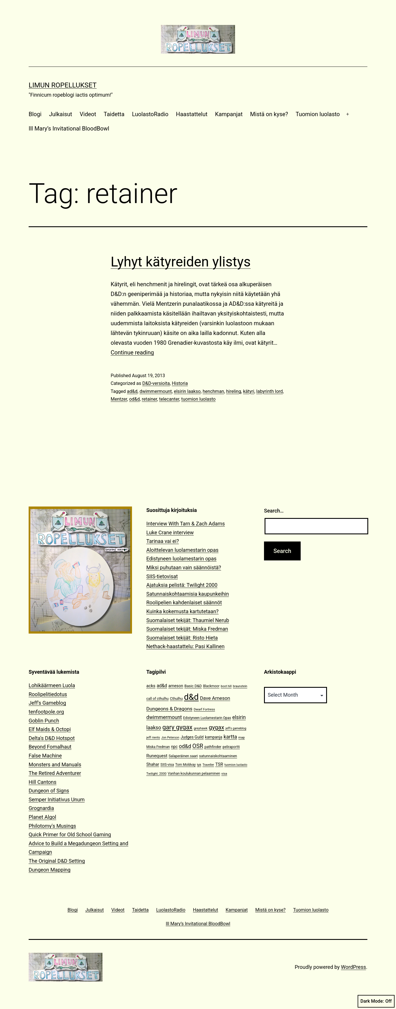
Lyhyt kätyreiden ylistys (181, 262)
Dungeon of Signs (49, 791)
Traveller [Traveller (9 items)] (208, 765)
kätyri (248, 391)
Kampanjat (229, 114)
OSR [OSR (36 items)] (197, 746)
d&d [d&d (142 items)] (191, 697)
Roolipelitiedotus (48, 694)
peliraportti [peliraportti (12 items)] (231, 747)
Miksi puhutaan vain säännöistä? (183, 567)
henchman (213, 391)
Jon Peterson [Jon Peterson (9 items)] (170, 737)
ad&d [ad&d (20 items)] (162, 685)
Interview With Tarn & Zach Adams (185, 524)
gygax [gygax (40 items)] (216, 727)
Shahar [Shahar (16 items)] (152, 764)
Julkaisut (60, 114)
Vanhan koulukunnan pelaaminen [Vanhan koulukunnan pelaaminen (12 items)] (194, 773)
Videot (88, 114)
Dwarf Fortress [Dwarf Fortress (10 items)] (204, 709)
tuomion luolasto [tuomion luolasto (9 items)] (235, 765)
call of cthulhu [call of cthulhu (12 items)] (157, 698)
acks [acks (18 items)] (150, 685)
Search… (274, 511)
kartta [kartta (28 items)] (230, 737)
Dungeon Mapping (49, 870)
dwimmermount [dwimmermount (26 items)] (164, 717)
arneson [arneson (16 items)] (175, 685)
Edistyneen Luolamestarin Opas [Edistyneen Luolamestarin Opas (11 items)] (207, 718)
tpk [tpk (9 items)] (199, 765)
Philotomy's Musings (52, 826)
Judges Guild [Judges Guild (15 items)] (192, 737)
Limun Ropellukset (62, 85)
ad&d (132, 391)
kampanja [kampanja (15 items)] (213, 737)
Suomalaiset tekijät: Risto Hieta (182, 638)
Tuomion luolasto (317, 114)
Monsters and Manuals (55, 764)
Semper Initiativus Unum (57, 799)
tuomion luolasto (198, 399)
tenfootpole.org (46, 712)
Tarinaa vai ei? (162, 541)
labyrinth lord (269, 391)
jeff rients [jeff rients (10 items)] (153, 737)
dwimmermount (155, 391)
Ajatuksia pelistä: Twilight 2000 (181, 585)
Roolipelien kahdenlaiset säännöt (184, 602)
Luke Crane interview (170, 532)
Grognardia (41, 808)
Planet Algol (42, 817)
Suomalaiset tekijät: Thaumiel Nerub (187, 620)
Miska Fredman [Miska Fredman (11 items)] (158, 747)
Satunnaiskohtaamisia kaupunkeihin (187, 594)
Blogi (35, 114)
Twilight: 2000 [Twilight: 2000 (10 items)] (156, 774)
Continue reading (132, 352)
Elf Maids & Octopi (50, 729)
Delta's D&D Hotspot (52, 738)
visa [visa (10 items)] (224, 774)
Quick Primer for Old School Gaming (70, 834)
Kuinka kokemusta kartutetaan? (182, 611)
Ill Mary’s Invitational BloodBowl (69, 128)
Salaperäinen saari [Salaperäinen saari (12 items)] (183, 756)
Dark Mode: (376, 1001)
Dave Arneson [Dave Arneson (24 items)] (215, 698)
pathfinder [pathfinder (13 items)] (212, 747)
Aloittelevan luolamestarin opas (182, 550)
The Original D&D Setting (57, 861)
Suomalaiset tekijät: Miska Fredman (187, 629)
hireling (233, 391)
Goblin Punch (44, 721)
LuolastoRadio (150, 114)
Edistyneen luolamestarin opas (181, 559)
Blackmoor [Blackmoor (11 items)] (211, 686)
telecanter (169, 399)
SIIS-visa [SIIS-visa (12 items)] (167, 764)
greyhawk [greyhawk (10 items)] (201, 728)
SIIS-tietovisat (162, 576)
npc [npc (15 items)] (174, 746)
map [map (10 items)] (241, 737)
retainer (149, 399)
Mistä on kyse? (269, 114)
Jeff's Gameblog (47, 703)
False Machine (45, 756)
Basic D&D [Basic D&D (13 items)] (193, 686)
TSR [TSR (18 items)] (219, 764)
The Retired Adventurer (55, 773)
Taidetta (114, 114)
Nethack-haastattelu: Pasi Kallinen (185, 646)
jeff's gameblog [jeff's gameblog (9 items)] (235, 728)
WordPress (353, 967)
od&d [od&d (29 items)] (185, 746)
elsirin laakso (187, 391)
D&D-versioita (156, 383)
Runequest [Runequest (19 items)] (156, 755)
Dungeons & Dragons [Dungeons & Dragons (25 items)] (169, 709)
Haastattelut (192, 114)
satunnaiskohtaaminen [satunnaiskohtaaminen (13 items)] (218, 756)
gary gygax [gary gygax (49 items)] (177, 727)
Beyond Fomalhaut (50, 747)
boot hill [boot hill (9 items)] (226, 686)
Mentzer (119, 399)
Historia (180, 383)
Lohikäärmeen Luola (52, 685)
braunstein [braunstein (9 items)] (240, 686)
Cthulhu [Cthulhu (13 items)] (176, 698)
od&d (134, 399)
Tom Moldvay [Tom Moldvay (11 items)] (185, 765)
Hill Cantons (42, 782)
